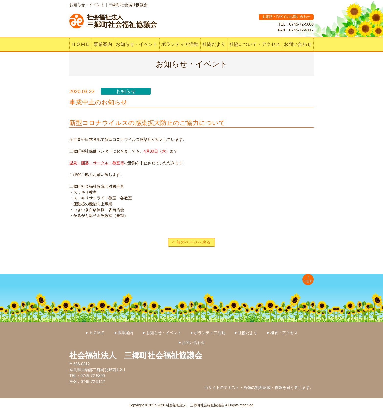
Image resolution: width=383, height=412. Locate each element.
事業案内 (103, 44)
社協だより (213, 44)
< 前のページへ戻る (191, 242)
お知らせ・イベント (137, 44)
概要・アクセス (284, 333)
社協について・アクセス (254, 44)
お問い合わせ (298, 44)
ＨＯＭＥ (80, 44)
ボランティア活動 (179, 44)
